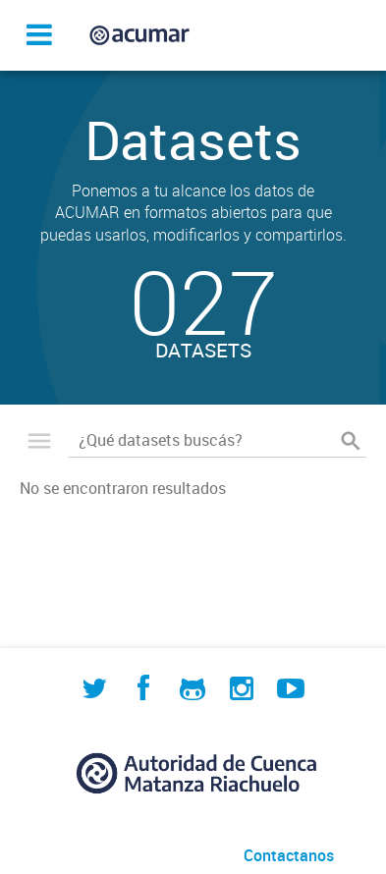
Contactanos (289, 855)
